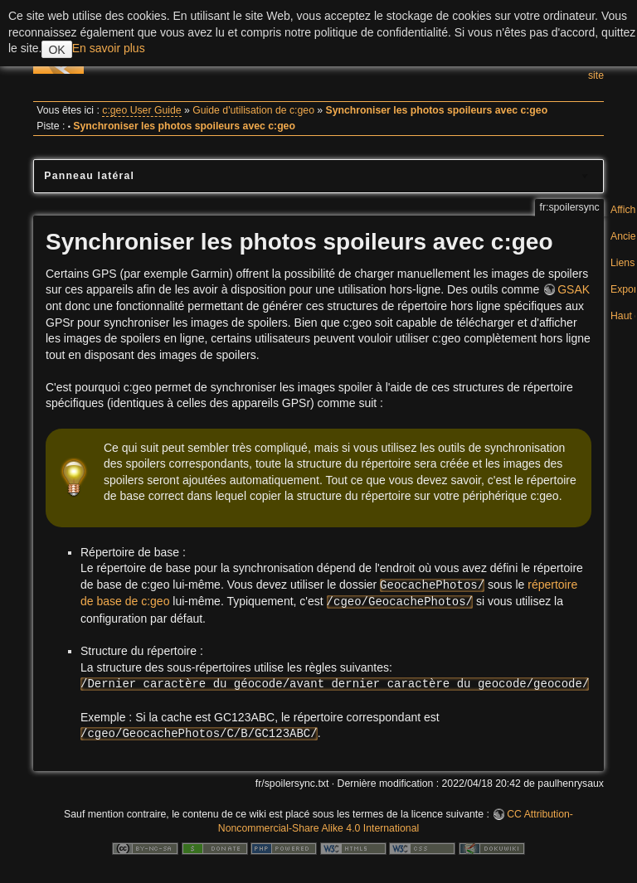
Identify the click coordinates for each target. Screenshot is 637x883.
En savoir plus (108, 48)
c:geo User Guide (141, 110)
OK (56, 49)
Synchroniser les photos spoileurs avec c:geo (437, 110)
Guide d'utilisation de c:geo (253, 110)
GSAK (573, 289)
